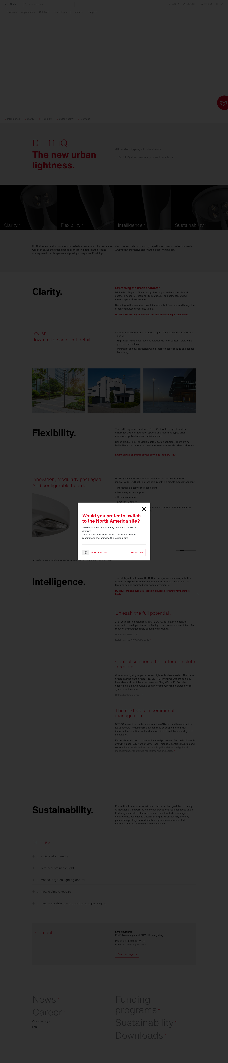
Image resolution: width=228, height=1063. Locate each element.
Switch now (137, 552)
